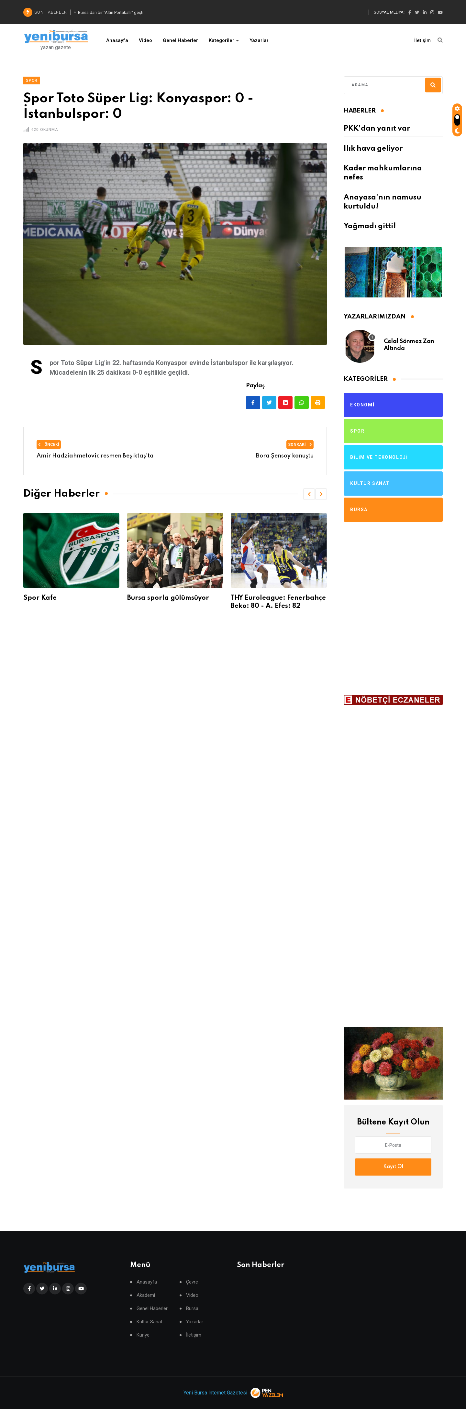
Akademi (146, 1295)
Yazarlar (259, 40)
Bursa (192, 1308)
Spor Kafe (45, 598)
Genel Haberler (180, 40)
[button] (309, 494)
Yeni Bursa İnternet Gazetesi (215, 1393)
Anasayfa (117, 40)
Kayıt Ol (393, 1166)
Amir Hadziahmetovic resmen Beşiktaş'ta (95, 456)
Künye (143, 1335)
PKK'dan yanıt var (377, 128)
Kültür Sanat (149, 1321)
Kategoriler (221, 40)
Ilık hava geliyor (373, 148)
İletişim (422, 40)
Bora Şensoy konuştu (285, 456)
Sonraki (300, 444)
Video (145, 40)
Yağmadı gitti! (370, 226)
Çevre (192, 1282)
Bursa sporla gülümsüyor (174, 598)
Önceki (48, 444)
